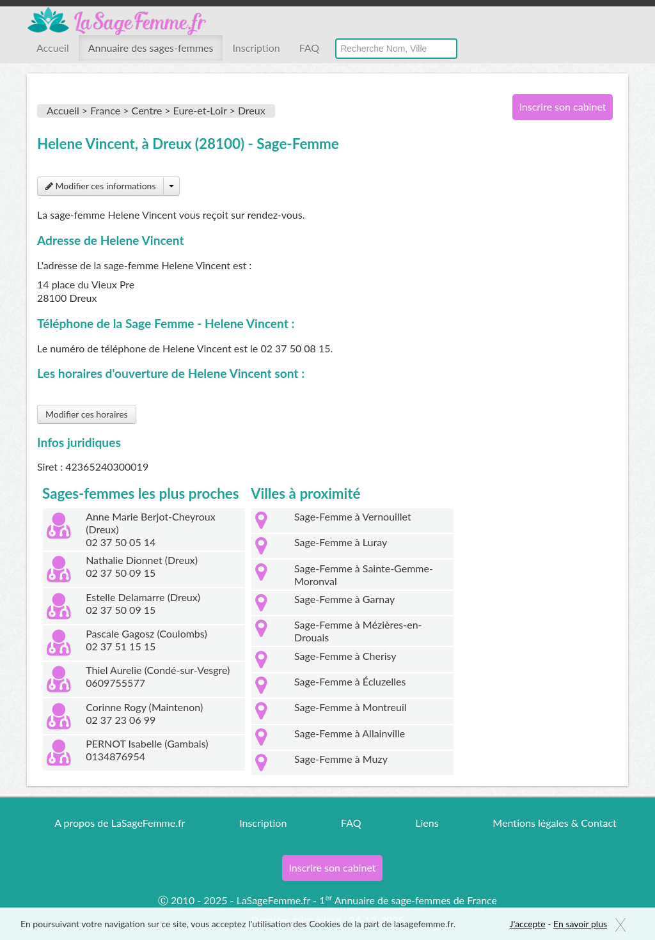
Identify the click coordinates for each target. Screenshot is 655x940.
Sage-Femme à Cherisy (345, 656)
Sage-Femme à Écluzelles (350, 681)
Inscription (256, 48)
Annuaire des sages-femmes (151, 48)
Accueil (52, 48)
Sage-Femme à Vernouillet (352, 516)
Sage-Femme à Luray (340, 542)
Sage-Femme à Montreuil (350, 707)
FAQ (309, 48)
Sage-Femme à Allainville (349, 733)
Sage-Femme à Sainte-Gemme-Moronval (363, 574)
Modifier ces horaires (86, 414)
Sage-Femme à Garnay (344, 599)
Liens (426, 823)
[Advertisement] (558, 337)
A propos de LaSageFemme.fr (119, 823)
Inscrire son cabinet (562, 106)
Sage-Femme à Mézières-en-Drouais (358, 630)
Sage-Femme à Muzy (341, 759)
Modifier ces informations (100, 185)
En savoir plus (580, 923)
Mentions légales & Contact (554, 823)
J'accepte (528, 923)
